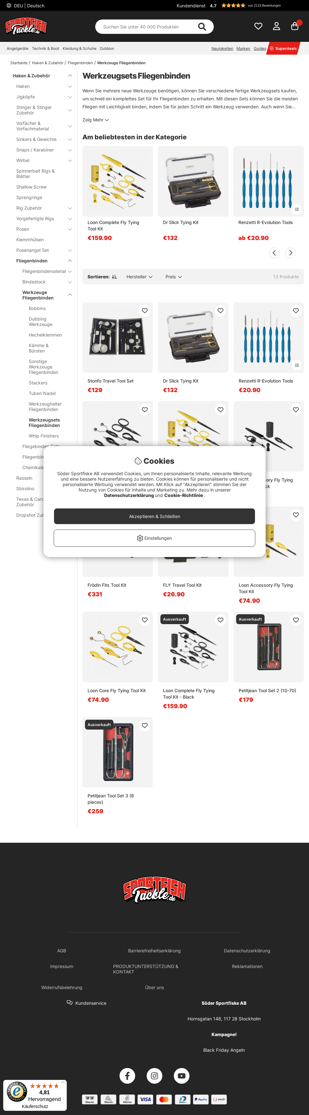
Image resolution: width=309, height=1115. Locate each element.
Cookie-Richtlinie (184, 495)
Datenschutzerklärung (129, 495)
